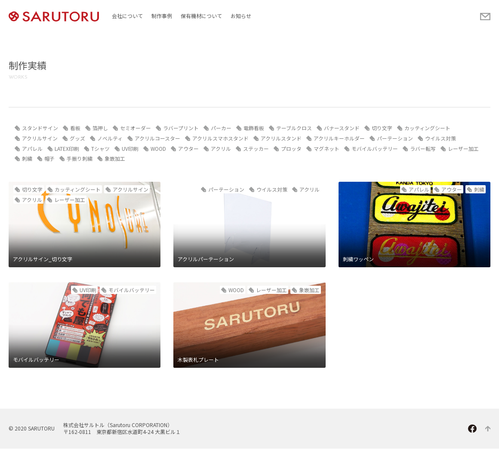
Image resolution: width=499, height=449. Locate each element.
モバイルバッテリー (375, 148)
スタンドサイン (40, 127)
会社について (127, 15)
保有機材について (201, 15)
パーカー (221, 127)
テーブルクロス (294, 127)
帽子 (49, 158)
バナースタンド (342, 127)
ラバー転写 (423, 148)
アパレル (32, 148)
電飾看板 (253, 127)
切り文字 (382, 127)
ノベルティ (110, 138)
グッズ (77, 138)
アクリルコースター (157, 138)
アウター (189, 148)
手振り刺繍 (79, 158)
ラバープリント (181, 127)
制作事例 (161, 15)
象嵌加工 (115, 158)
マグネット (327, 148)
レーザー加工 (463, 148)
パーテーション (395, 138)
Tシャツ (100, 148)
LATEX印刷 (67, 148)
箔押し (100, 127)
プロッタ (291, 148)
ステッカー (256, 148)
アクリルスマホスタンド (220, 138)
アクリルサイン (40, 138)
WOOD (158, 148)
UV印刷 (130, 148)
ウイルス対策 (440, 138)
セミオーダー (135, 127)
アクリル (221, 148)
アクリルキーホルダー (339, 138)
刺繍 (27, 158)
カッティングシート (427, 127)
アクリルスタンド (281, 138)
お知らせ (241, 15)
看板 (75, 127)
